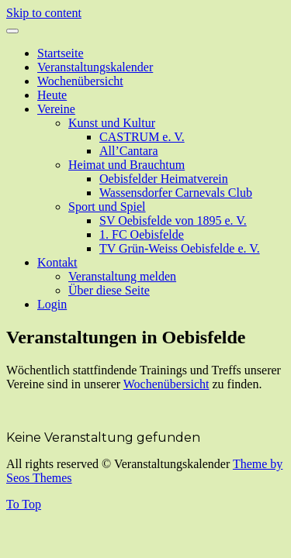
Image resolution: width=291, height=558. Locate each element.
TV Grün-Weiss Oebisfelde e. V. (179, 248)
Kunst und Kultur (111, 122)
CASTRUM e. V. (142, 136)
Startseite (60, 53)
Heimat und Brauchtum (126, 164)
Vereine (56, 108)
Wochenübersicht (80, 81)
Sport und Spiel (107, 206)
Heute (52, 95)
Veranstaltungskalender (95, 67)
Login (52, 304)
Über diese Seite (109, 290)
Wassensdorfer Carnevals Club (175, 192)
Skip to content (43, 12)
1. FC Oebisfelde (141, 234)
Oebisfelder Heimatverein (163, 178)
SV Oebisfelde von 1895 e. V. (173, 220)
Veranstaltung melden (122, 276)
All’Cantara (128, 150)
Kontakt (57, 262)
